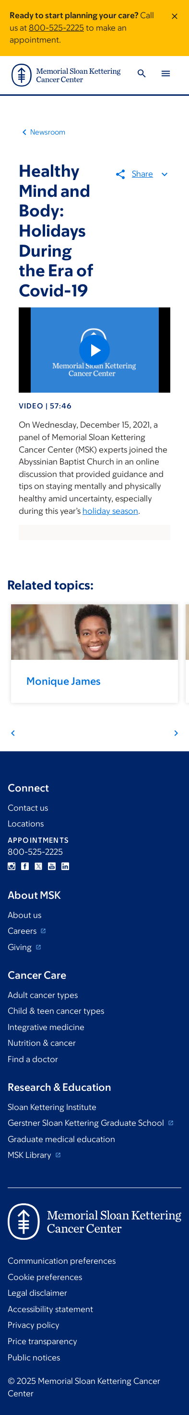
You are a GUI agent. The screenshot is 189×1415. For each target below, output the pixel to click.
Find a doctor (33, 1059)
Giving (21, 947)
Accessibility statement (50, 1309)
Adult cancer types (43, 995)
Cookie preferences (45, 1277)
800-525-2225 (56, 28)
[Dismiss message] (174, 28)
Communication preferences (62, 1261)
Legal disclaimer (37, 1293)
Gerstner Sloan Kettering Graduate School (87, 1123)
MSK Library (30, 1155)
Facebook (25, 866)
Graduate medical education (61, 1139)
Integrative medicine (46, 1027)
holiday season (110, 511)
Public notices (34, 1357)
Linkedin (65, 866)
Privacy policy (33, 1325)
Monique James (63, 681)
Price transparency (42, 1341)
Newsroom (47, 132)
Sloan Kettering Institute (52, 1107)
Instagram (11, 866)
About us (24, 915)
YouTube (52, 866)
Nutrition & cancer (42, 1043)
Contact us (28, 808)
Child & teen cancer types (56, 1011)
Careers (23, 931)
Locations (26, 823)
